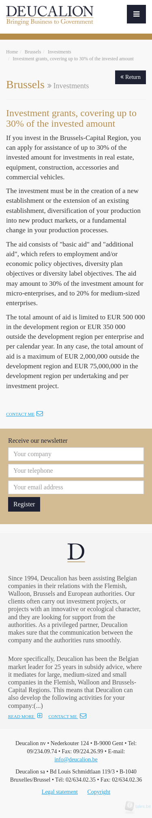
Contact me (24, 414)
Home (12, 52)
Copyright (98, 792)
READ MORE (25, 716)
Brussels (33, 52)
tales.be (140, 806)
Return (130, 77)
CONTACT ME (67, 716)
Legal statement (60, 792)
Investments (59, 52)
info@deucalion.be (76, 759)
